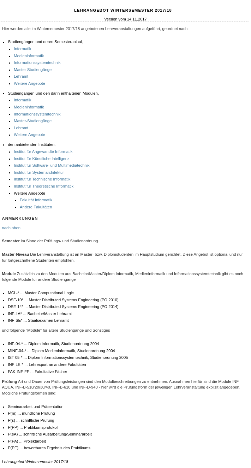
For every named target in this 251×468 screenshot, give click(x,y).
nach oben (11, 228)
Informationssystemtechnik (37, 62)
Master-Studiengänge (33, 69)
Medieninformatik (29, 56)
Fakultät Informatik (36, 200)
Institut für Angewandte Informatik (43, 151)
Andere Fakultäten (36, 207)
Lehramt (21, 76)
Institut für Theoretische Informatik (43, 186)
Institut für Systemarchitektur (39, 172)
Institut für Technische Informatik (42, 179)
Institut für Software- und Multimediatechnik (52, 165)
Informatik (22, 49)
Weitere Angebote (29, 83)
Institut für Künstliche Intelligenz (41, 158)
